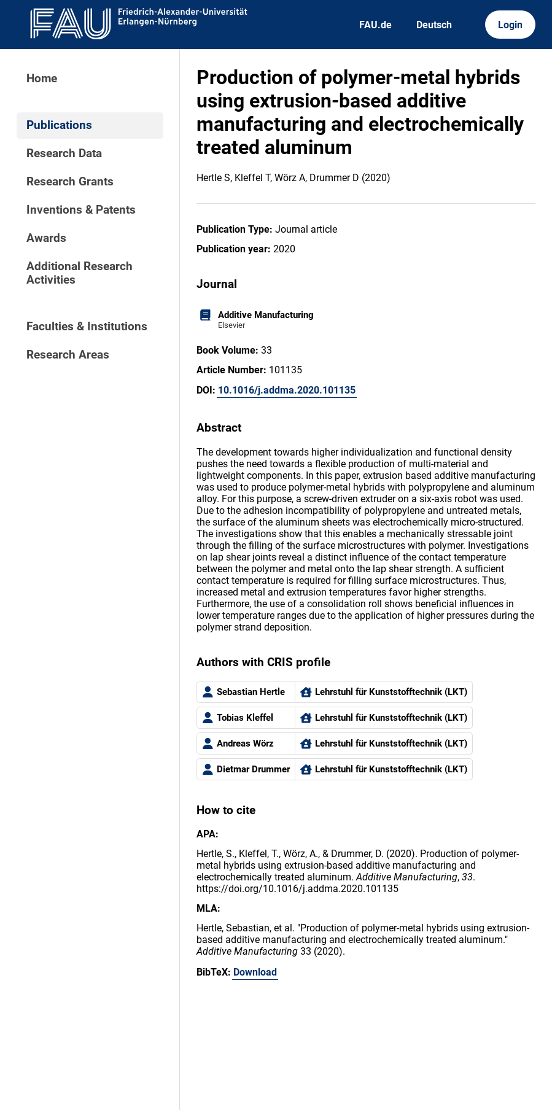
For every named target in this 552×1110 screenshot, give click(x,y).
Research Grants (70, 181)
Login (510, 25)
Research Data (64, 153)
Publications (59, 125)
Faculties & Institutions (86, 326)
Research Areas (67, 355)
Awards (46, 238)
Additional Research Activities (79, 273)
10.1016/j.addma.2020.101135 (287, 390)
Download (255, 972)
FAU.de (375, 25)
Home (41, 78)
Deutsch (434, 25)
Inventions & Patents (81, 210)
